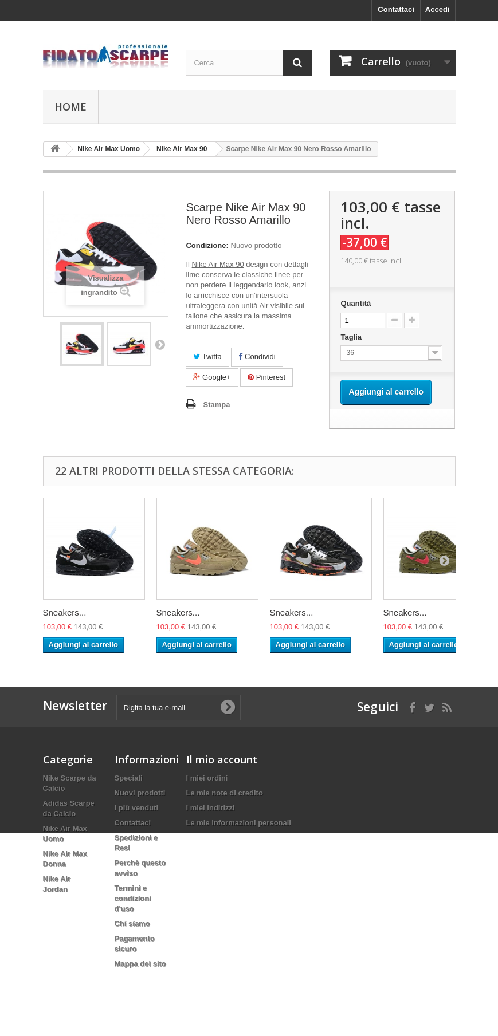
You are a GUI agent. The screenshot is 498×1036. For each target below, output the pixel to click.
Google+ (211, 377)
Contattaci (396, 9)
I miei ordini (207, 778)
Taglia (351, 337)
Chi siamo (132, 923)
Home (70, 106)
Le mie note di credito (224, 793)
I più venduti (137, 807)
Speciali (129, 778)
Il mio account (221, 759)
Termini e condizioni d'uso (133, 898)
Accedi (437, 9)
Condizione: (207, 245)
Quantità (355, 303)
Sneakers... (65, 612)
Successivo (160, 344)
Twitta (207, 356)
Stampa (216, 404)
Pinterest (266, 377)
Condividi (256, 356)
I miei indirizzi (210, 807)
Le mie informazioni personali (238, 822)
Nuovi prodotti (140, 793)
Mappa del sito (140, 963)
